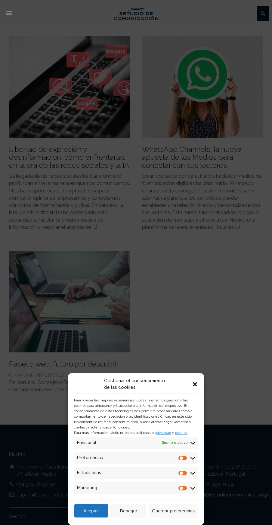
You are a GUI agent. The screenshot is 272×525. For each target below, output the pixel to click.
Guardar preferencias (173, 510)
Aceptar (91, 510)
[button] (195, 384)
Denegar (128, 510)
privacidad (163, 433)
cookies (181, 433)
